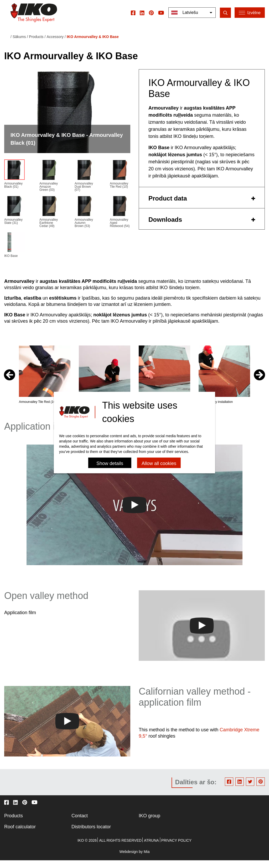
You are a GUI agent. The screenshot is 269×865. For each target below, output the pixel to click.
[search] (224, 17)
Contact (79, 820)
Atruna (151, 845)
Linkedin (239, 786)
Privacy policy (176, 845)
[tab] (202, 202)
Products (13, 820)
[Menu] (250, 17)
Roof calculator (20, 831)
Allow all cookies (159, 463)
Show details (109, 463)
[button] (259, 379)
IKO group (149, 820)
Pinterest (260, 786)
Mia (147, 856)
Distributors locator (91, 831)
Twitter (250, 786)
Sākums (19, 41)
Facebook (229, 786)
